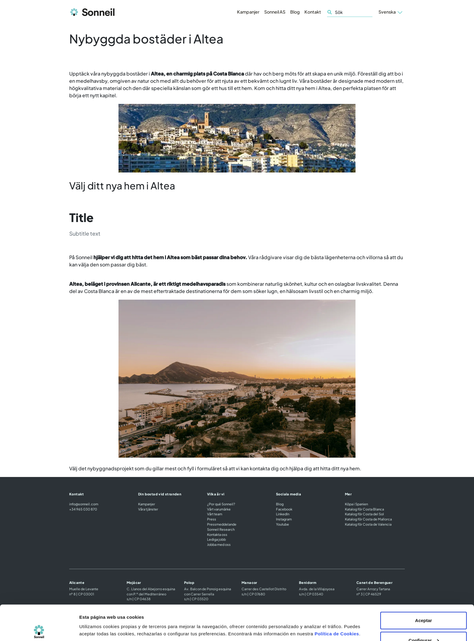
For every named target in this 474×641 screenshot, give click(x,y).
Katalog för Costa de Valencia (368, 524)
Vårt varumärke (219, 509)
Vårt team (214, 514)
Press (211, 519)
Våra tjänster (148, 509)
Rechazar (424, 624)
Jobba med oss (219, 544)
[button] (390, 12)
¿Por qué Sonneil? (221, 504)
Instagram (284, 519)
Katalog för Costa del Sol (364, 514)
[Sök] (349, 12)
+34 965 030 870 (83, 509)
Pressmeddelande (221, 524)
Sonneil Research (221, 529)
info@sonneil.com (83, 504)
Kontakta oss (217, 534)
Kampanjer (248, 11)
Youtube (282, 524)
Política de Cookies (337, 598)
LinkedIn (282, 514)
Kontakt (312, 11)
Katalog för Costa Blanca (364, 509)
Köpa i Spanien (356, 504)
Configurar (423, 605)
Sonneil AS (274, 11)
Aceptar (423, 585)
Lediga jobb (216, 539)
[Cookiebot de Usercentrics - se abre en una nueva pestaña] (39, 629)
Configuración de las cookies (111, 615)
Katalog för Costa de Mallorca (368, 519)
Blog (295, 11)
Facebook (284, 509)
